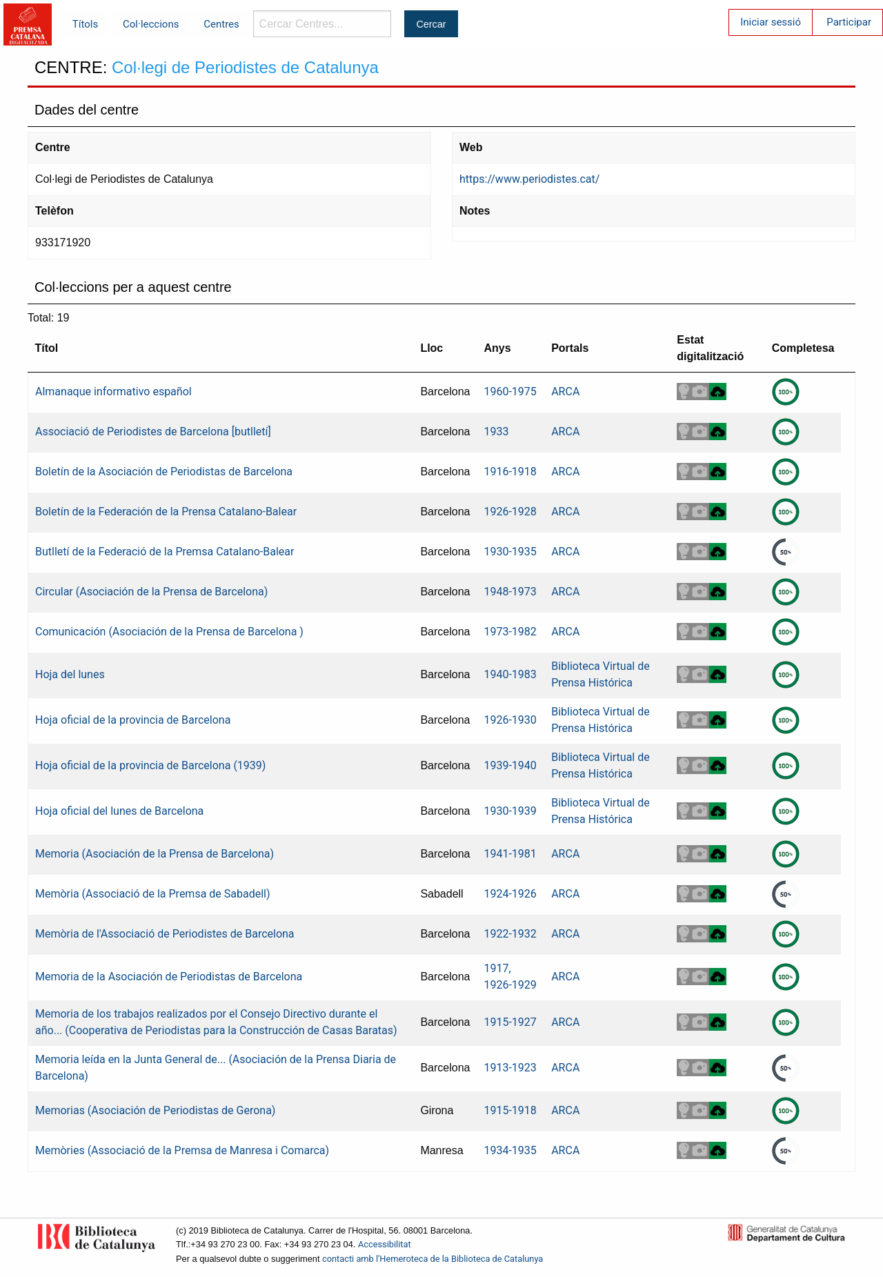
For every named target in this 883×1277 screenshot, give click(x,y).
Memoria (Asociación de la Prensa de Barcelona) (154, 853)
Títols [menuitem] (85, 24)
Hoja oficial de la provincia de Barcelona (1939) (150, 765)
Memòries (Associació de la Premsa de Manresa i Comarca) (182, 1150)
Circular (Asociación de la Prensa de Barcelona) (151, 591)
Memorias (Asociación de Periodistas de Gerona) (155, 1110)
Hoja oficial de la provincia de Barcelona (132, 719)
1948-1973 (510, 591)
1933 (496, 431)
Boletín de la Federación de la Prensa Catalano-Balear (166, 511)
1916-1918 (510, 471)
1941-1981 (510, 853)
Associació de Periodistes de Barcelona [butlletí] (153, 431)
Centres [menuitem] (221, 24)
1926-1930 (510, 719)
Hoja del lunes (70, 674)
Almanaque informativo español (113, 391)
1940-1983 (510, 674)
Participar (848, 22)
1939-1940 (510, 765)
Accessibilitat (384, 1244)
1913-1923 (510, 1067)
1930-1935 (510, 551)
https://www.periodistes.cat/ (529, 179)
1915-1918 (510, 1110)
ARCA (565, 391)
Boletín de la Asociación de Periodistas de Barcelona (163, 471)
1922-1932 (510, 933)
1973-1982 (510, 631)
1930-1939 (510, 811)
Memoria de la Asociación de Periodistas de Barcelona (168, 976)
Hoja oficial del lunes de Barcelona (119, 811)
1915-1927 (510, 1022)
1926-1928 (510, 511)
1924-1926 (510, 893)
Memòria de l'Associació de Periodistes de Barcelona (165, 933)
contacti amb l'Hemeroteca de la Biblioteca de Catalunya (432, 1259)
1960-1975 (510, 391)
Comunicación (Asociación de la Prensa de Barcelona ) (169, 631)
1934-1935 (510, 1150)
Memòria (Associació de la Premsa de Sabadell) (152, 893)
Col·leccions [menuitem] (151, 24)
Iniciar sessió (770, 22)
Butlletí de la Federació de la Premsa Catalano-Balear (164, 551)
